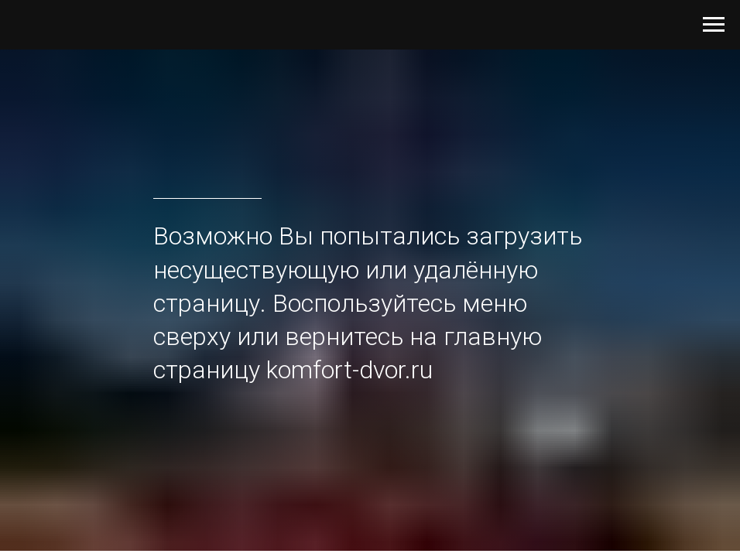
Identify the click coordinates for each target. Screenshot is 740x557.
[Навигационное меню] (714, 24)
